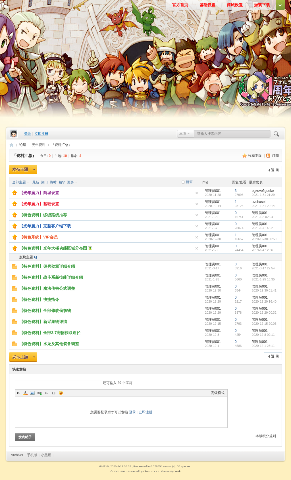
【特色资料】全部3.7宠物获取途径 (49, 332)
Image (32, 393)
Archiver (17, 455)
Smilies (61, 393)
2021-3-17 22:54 (263, 268)
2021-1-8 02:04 (262, 217)
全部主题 (19, 182)
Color (25, 393)
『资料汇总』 (61, 145)
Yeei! (177, 471)
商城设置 (235, 5)
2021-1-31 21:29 (263, 194)
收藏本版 (255, 156)
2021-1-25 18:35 (263, 279)
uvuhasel (258, 202)
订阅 (275, 156)
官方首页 (180, 5)
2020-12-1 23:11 (263, 345)
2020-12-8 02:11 (263, 334)
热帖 (53, 182)
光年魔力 (11, 145)
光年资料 (38, 145)
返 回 (275, 170)
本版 (182, 134)
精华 (62, 182)
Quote (46, 393)
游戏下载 (262, 5)
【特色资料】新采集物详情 (43, 321)
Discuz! (148, 471)
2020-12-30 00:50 (264, 239)
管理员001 (213, 191)
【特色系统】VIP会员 (38, 237)
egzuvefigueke (263, 191)
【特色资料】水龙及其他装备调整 (49, 343)
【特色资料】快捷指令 (39, 299)
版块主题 (26, 257)
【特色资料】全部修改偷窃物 (45, 310)
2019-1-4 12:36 (262, 250)
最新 (35, 182)
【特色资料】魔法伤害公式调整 (47, 288)
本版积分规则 (265, 436)
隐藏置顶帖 (196, 193)
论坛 (22, 145)
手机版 (32, 455)
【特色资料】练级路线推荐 (43, 215)
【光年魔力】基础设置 (39, 204)
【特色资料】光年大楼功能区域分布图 (53, 248)
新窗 (189, 182)
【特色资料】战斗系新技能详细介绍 (51, 277)
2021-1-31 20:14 (263, 205)
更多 (70, 182)
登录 (27, 134)
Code (54, 393)
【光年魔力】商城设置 (39, 192)
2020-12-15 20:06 (264, 323)
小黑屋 (46, 455)
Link (39, 393)
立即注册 (41, 134)
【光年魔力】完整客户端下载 (45, 226)
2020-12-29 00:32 (264, 312)
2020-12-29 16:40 (264, 301)
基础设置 (207, 5)
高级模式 (218, 393)
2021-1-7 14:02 (262, 228)
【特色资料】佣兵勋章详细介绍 (47, 266)
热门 (44, 182)
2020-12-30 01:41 (264, 290)
